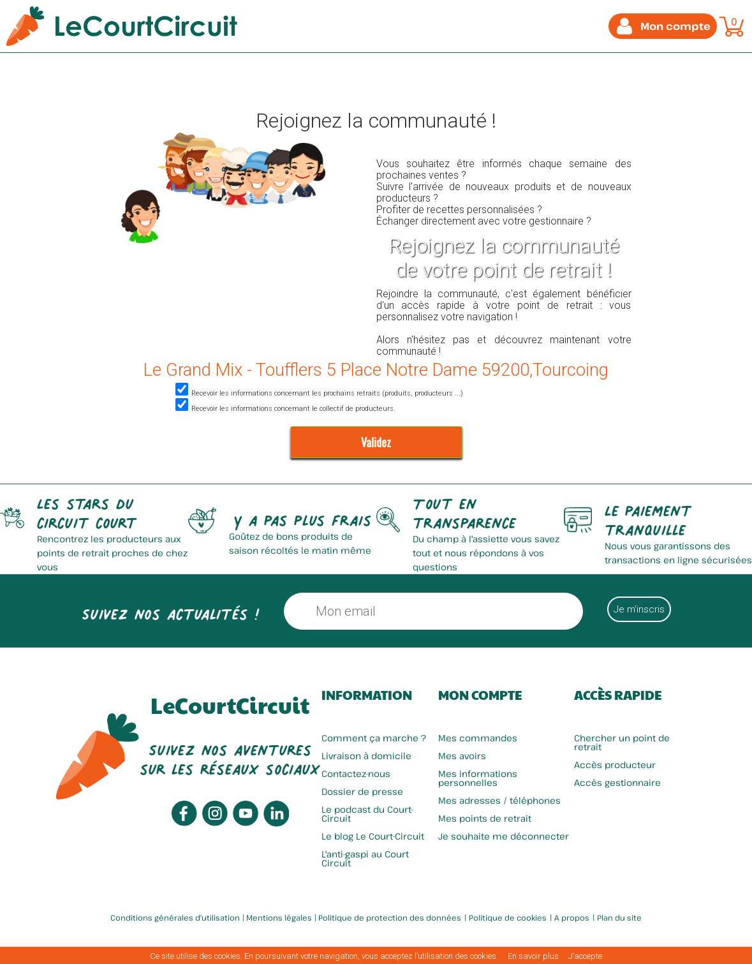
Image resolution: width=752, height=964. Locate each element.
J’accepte (585, 956)
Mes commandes (477, 738)
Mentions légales (279, 917)
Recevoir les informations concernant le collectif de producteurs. (283, 408)
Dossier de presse (362, 791)
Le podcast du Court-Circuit (367, 813)
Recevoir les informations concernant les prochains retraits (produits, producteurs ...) (317, 393)
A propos (571, 917)
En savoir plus (533, 956)
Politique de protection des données (389, 917)
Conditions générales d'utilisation (175, 917)
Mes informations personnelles (477, 778)
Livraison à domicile (366, 756)
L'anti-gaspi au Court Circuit (365, 858)
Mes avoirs (462, 756)
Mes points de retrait (484, 818)
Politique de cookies (508, 917)
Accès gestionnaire (617, 782)
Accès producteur (615, 765)
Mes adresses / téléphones (499, 800)
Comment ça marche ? (373, 738)
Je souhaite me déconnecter (503, 836)
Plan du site (619, 917)
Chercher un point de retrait (622, 742)
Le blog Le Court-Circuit (372, 836)
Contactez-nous (355, 773)
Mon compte (480, 695)
